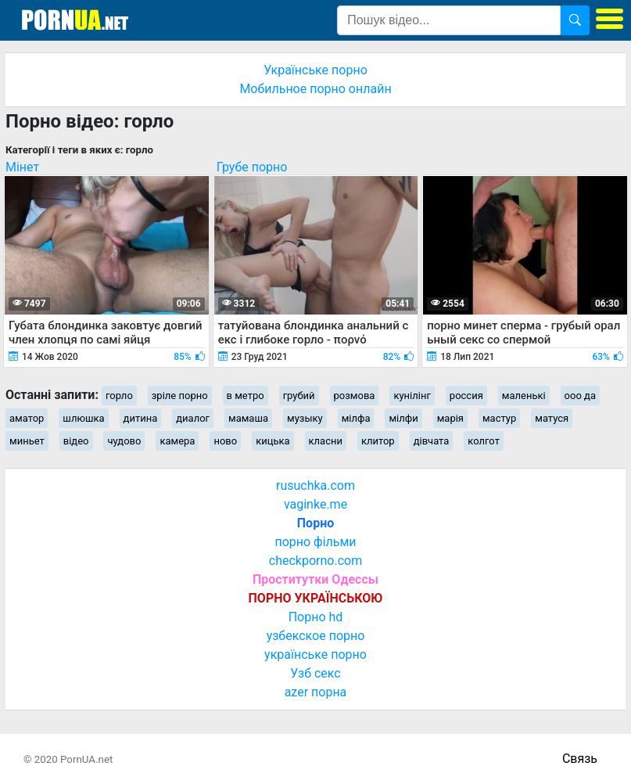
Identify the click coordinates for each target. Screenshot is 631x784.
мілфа (356, 418)
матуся (551, 418)
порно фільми (315, 541)
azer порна (316, 692)
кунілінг (411, 395)
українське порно (315, 654)
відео (76, 441)
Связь (579, 758)
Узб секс (315, 673)
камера (177, 441)
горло (119, 395)
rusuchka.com (315, 485)
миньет (27, 441)
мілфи (403, 418)
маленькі (524, 395)
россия (466, 395)
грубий (299, 395)
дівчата (432, 441)
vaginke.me (315, 504)
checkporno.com (315, 560)
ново (225, 441)
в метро (245, 395)
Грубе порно (252, 167)
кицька (272, 441)
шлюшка (83, 418)
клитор (378, 441)
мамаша (248, 418)
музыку (305, 418)
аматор (26, 418)
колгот (484, 441)
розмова (354, 395)
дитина (141, 418)
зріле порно (180, 395)
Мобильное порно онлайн (315, 88)
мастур (499, 418)
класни (325, 441)
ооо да (580, 395)
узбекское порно (316, 635)
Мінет (22, 167)
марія (450, 418)
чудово (124, 441)
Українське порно (315, 70)
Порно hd (316, 617)
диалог (193, 418)
